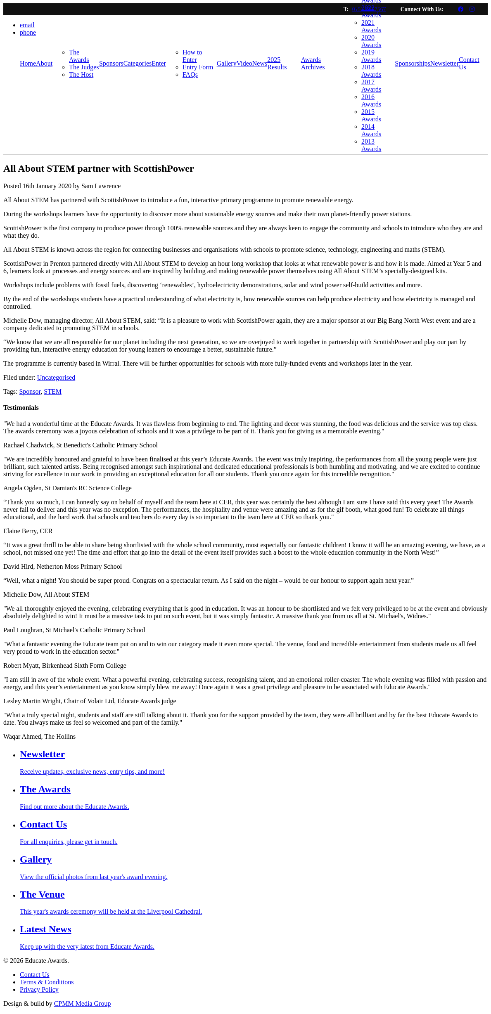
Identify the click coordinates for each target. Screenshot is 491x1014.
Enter (159, 63)
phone (28, 32)
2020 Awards (371, 41)
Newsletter (444, 63)
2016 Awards (371, 100)
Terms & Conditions (47, 982)
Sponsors (111, 63)
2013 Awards (371, 145)
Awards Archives (313, 63)
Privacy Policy (39, 989)
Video (244, 63)
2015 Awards (371, 115)
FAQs (190, 74)
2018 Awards (371, 71)
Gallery (227, 63)
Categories (137, 63)
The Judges (84, 67)
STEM (53, 391)
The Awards (79, 56)
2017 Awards (371, 85)
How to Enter (192, 56)
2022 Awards (371, 11)
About (44, 63)
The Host (81, 74)
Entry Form (198, 67)
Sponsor (29, 391)
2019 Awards (371, 56)
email (27, 24)
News (259, 63)
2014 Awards (371, 130)
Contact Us (469, 63)
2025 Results (277, 63)
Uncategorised (56, 377)
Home (28, 63)
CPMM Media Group (82, 1003)
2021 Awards (371, 26)
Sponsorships (412, 63)
